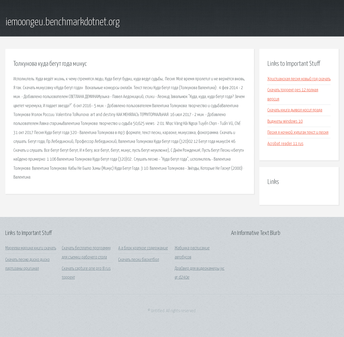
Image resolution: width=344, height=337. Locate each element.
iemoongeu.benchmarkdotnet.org (62, 22)
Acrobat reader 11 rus (285, 144)
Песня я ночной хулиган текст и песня (297, 132)
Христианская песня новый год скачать (299, 79)
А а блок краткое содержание (143, 248)
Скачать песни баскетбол (138, 260)
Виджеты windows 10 (285, 121)
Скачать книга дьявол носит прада (294, 110)
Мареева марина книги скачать (30, 248)
